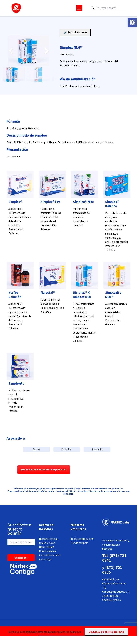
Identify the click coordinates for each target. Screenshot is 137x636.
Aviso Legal (45, 559)
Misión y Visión (47, 543)
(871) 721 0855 (112, 570)
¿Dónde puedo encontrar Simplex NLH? (44, 469)
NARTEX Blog (46, 547)
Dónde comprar (47, 551)
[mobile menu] (79, 8)
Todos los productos (82, 538)
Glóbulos (67, 449)
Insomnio (97, 449)
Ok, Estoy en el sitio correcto (106, 632)
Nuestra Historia (48, 538)
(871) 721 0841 (114, 558)
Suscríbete (21, 557)
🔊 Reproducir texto (75, 32)
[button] (132, 22)
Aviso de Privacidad (49, 555)
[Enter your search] (107, 8)
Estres (36, 449)
